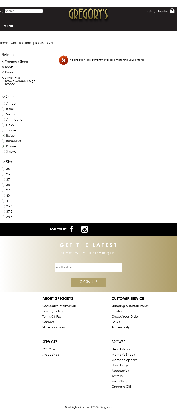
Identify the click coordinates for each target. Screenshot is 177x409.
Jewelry (117, 376)
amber (11, 103)
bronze (11, 146)
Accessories (120, 370)
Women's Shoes (21, 43)
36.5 (9, 206)
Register (162, 11)
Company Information (59, 306)
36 (8, 174)
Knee (49, 43)
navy (10, 125)
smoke (11, 151)
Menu (8, 26)
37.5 (9, 212)
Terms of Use (51, 316)
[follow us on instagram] (85, 229)
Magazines (50, 354)
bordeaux (13, 141)
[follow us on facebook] (72, 229)
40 (8, 195)
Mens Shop (120, 381)
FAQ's (116, 322)
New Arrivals (121, 349)
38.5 (9, 217)
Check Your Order (125, 316)
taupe (11, 130)
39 (8, 190)
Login (150, 11)
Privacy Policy (52, 311)
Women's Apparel (125, 360)
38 (8, 185)
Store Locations (53, 327)
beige (10, 135)
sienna (11, 114)
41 (8, 201)
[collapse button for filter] (3, 97)
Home (4, 43)
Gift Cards (49, 349)
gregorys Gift (121, 386)
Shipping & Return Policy (130, 306)
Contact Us (120, 311)
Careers (48, 322)
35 (8, 169)
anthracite (14, 119)
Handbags (120, 365)
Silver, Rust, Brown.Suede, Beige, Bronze (20, 81)
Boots (39, 43)
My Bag (172, 11)
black (10, 109)
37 (8, 179)
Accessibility (121, 327)
